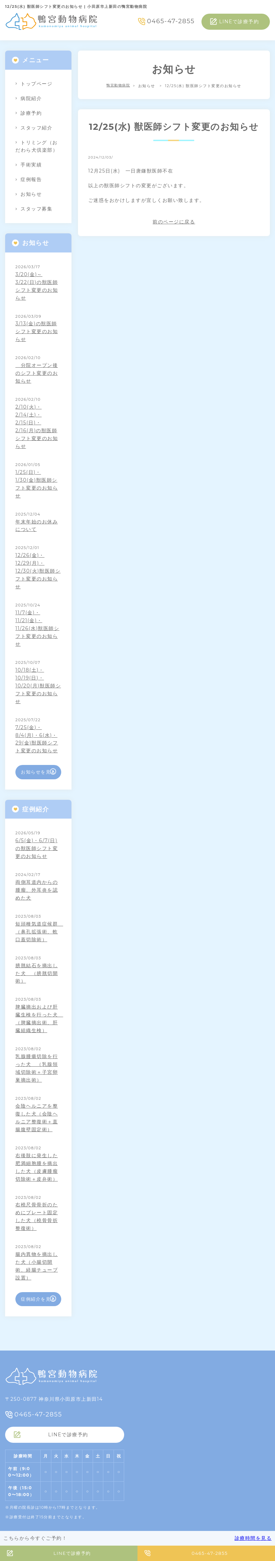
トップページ (36, 84)
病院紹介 (31, 98)
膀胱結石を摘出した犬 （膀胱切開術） (36, 973)
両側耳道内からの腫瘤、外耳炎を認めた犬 (36, 890)
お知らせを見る (38, 772)
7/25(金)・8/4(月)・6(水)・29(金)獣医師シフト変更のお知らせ (36, 739)
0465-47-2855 (171, 21)
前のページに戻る (174, 222)
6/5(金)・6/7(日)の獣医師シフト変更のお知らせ (36, 848)
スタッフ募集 (36, 209)
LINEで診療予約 (239, 21)
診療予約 (31, 113)
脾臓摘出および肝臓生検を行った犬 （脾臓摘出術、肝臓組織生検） (38, 1018)
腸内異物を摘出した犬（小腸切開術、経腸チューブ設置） (36, 1266)
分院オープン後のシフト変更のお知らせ (36, 373)
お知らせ (31, 194)
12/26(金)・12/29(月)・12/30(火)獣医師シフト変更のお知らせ (38, 571)
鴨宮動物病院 (118, 85)
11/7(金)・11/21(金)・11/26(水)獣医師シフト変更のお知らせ (37, 628)
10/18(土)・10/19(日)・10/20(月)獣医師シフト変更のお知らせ (38, 685)
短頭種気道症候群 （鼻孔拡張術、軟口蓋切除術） (38, 932)
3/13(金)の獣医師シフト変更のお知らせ (36, 331)
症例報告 (31, 179)
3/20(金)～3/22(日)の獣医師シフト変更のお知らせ (36, 286)
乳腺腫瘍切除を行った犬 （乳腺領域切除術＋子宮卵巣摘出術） (36, 1068)
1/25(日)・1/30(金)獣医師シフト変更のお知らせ (36, 484)
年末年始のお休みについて (36, 526)
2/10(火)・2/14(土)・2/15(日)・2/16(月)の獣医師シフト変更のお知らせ (36, 426)
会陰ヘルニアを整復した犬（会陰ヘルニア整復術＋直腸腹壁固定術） (36, 1118)
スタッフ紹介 (36, 128)
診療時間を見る (253, 1538)
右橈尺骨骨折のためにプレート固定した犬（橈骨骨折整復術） (36, 1216)
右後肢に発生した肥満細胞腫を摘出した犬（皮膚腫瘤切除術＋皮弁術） (36, 1167)
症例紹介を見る (38, 1299)
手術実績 (31, 165)
